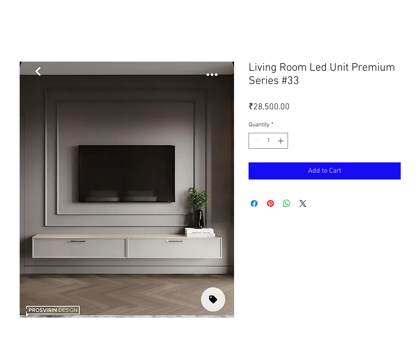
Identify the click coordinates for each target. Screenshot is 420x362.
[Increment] (281, 140)
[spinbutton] (268, 140)
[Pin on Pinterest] (270, 203)
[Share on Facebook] (254, 203)
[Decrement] (255, 140)
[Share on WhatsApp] (287, 203)
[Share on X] (303, 203)
